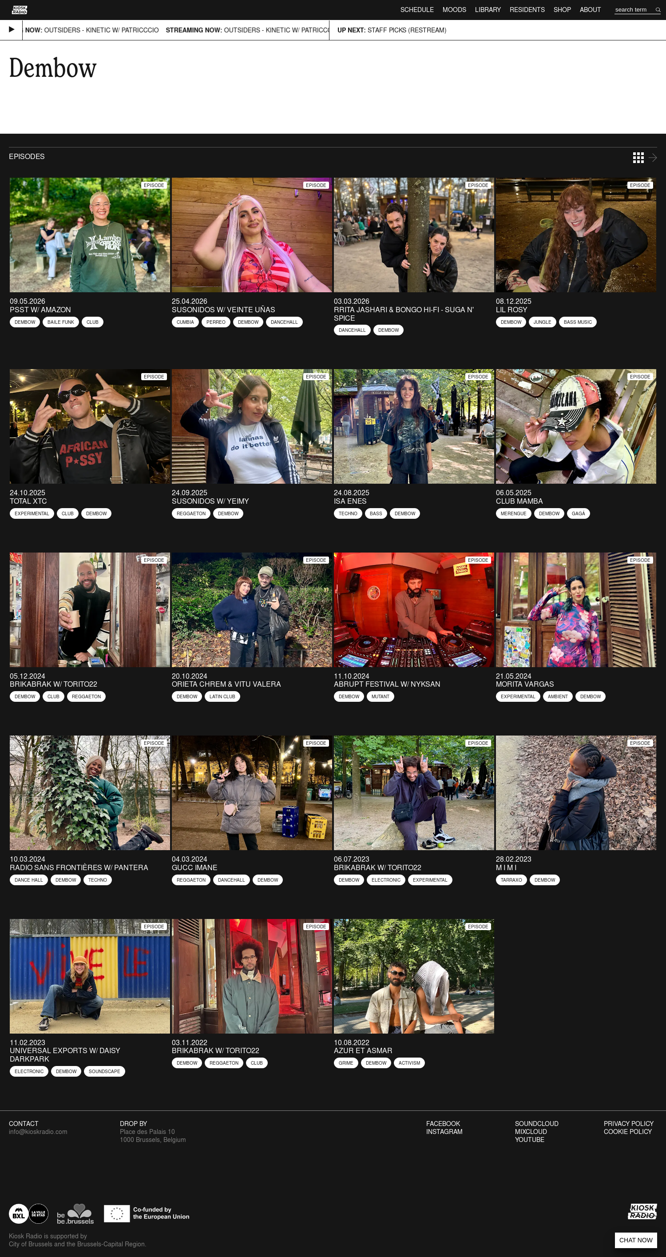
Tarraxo (511, 880)
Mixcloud (531, 1132)
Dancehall (284, 322)
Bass (376, 513)
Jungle (542, 322)
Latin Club (222, 696)
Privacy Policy (629, 1124)
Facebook (443, 1124)
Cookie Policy (628, 1132)
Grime (346, 1063)
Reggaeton (191, 513)
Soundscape (104, 1071)
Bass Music (578, 322)
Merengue (514, 513)
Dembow (25, 322)
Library (488, 9)
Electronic (386, 880)
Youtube (529, 1140)
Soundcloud (537, 1124)
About (590, 9)
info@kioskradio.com (38, 1131)
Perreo (216, 322)
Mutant (380, 696)
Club (93, 322)
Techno (348, 513)
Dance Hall (29, 880)
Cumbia (185, 322)
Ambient (558, 696)
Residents (527, 9)
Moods (454, 9)
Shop (562, 9)
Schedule (417, 9)
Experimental (32, 513)
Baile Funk (61, 322)
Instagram (444, 1132)
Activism (409, 1063)
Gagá (578, 513)
